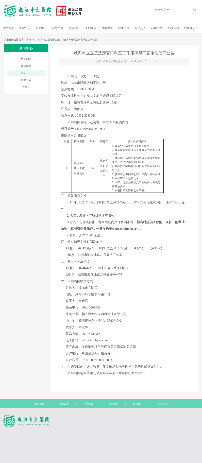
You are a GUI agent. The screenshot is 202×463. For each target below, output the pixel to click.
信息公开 (57, 28)
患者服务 (74, 28)
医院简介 (39, 403)
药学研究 (156, 28)
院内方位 (88, 403)
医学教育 (107, 28)
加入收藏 (113, 403)
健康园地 (123, 28)
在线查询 (173, 28)
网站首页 (8, 28)
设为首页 (138, 403)
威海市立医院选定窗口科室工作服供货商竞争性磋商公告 (67, 39)
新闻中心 (41, 28)
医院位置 (64, 403)
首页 (21, 39)
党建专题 (26, 80)
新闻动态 (26, 58)
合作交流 (140, 28)
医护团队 (90, 28)
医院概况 (24, 28)
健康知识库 (191, 28)
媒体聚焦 (26, 65)
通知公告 (26, 73)
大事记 (26, 87)
